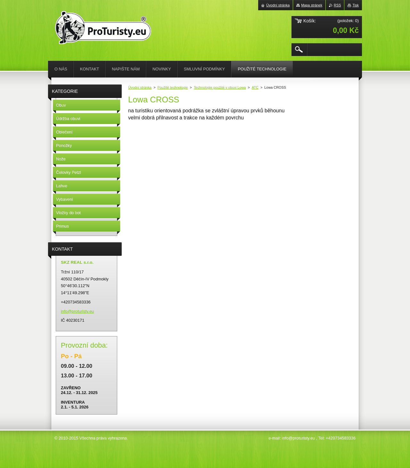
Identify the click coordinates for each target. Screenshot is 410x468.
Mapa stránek (311, 5)
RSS (337, 5)
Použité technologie (173, 87)
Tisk (355, 5)
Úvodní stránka (140, 87)
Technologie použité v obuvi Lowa (220, 87)
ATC (255, 87)
